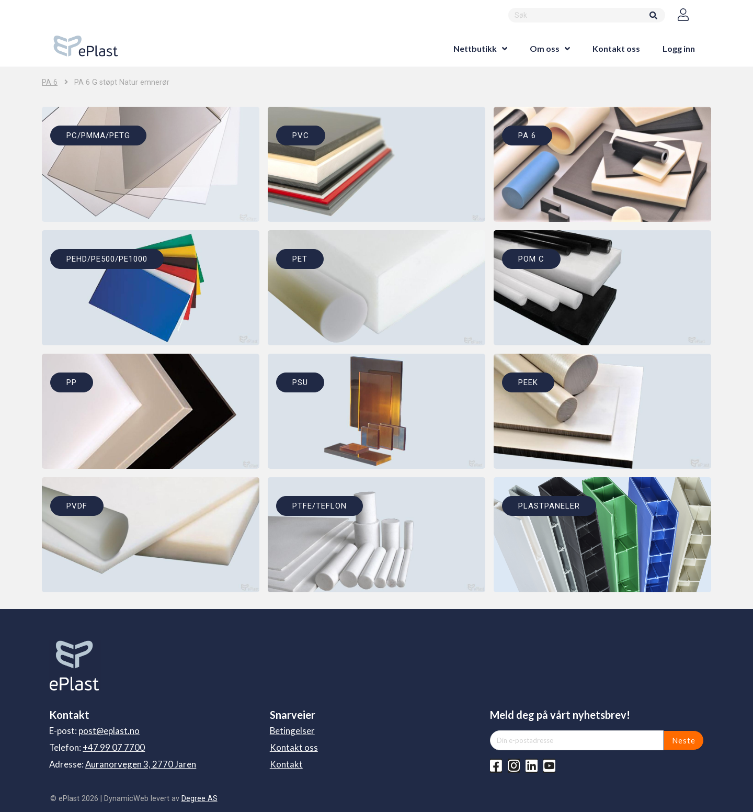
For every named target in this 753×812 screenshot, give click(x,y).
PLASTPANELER (549, 506)
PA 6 (50, 82)
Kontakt (286, 764)
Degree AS (199, 798)
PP (71, 382)
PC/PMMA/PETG (98, 135)
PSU (300, 382)
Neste (683, 740)
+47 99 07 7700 (114, 747)
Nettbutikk (475, 48)
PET (299, 259)
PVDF (76, 506)
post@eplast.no (109, 730)
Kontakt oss (616, 48)
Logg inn (679, 48)
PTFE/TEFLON (319, 506)
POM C (531, 259)
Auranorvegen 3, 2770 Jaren (140, 764)
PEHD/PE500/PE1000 (106, 259)
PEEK (528, 382)
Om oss (545, 48)
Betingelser (292, 730)
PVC (300, 135)
